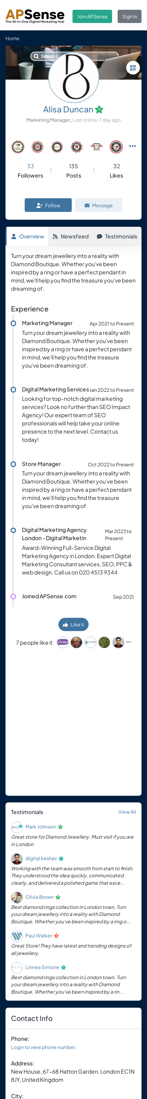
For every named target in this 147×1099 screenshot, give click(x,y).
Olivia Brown (39, 897)
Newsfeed (71, 236)
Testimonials (117, 236)
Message (99, 205)
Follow (48, 205)
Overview (27, 236)
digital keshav (41, 858)
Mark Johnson (40, 826)
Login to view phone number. (44, 1047)
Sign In (129, 16)
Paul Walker (38, 935)
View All (127, 812)
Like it (73, 624)
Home (12, 38)
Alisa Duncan (68, 109)
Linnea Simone (42, 967)
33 (30, 165)
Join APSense (92, 16)
